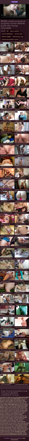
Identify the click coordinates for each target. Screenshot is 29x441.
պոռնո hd (20, 421)
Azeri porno (21, 397)
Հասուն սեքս (18, 34)
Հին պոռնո (13, 430)
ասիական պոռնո (5, 416)
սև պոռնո (15, 411)
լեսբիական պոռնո (22, 429)
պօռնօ (16, 397)
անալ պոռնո (13, 423)
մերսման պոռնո (9, 431)
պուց (12, 397)
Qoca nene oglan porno (11, 404)
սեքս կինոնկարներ (23, 423)
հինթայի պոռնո (12, 403)
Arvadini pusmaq (20, 431)
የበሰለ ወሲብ (24, 399)
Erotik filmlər (13, 434)
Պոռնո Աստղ (4, 424)
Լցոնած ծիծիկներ (7, 34)
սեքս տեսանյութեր (16, 400)
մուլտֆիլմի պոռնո (5, 420)
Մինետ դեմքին (6, 36)
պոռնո (19, 430)
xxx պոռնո (15, 420)
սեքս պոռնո (8, 407)
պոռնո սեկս (20, 407)
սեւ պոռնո (16, 410)
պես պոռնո (3, 403)
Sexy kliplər (17, 399)
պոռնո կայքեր (17, 417)
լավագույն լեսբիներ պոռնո (10, 39)
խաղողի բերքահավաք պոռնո (12, 413)
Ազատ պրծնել (14, 31)
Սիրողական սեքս (18, 36)
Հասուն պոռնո (23, 404)
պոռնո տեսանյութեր (6, 433)
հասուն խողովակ (8, 399)
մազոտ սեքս (16, 427)
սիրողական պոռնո (10, 429)
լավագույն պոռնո (18, 409)
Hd (7, 31)
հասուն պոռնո (9, 426)
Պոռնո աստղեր (13, 424)
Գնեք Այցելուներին (18, 439)
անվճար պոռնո (14, 2)
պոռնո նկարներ (11, 421)
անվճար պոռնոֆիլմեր (11, 413)
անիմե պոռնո (8, 417)
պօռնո (14, 407)
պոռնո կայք (23, 410)
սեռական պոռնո (19, 419)
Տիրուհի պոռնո (22, 434)
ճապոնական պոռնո (20, 401)
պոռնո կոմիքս (18, 414)
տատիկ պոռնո (5, 400)
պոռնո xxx (21, 403)
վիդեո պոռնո (8, 410)
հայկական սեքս (5, 397)
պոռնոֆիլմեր (18, 426)
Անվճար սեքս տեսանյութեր (9, 406)
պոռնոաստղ (8, 409)
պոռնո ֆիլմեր (9, 401)
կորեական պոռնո (5, 411)
